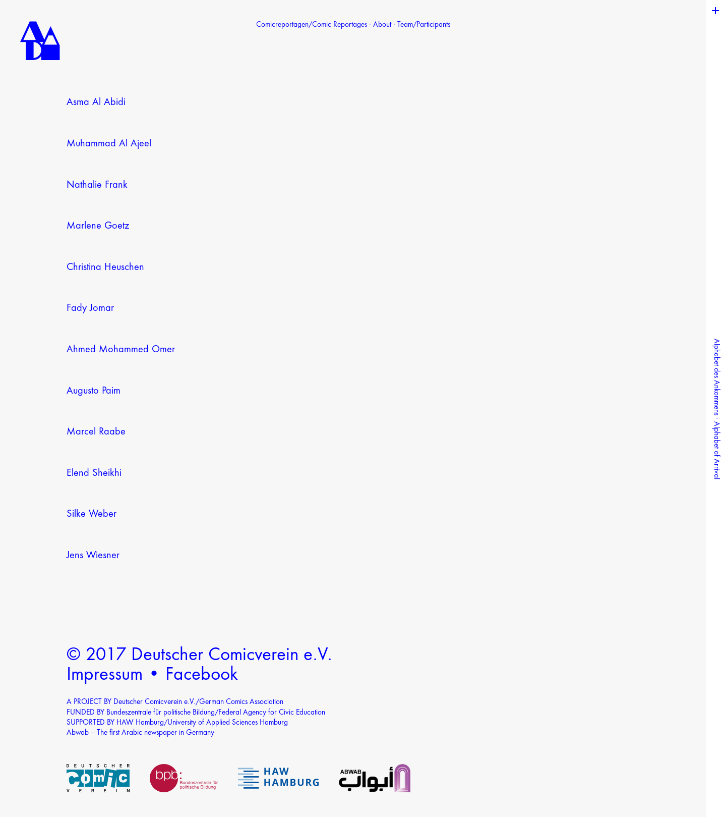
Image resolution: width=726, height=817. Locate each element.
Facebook (201, 675)
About (382, 25)
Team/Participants (423, 25)
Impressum (105, 675)
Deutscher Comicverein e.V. (231, 655)
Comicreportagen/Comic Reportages (311, 25)
